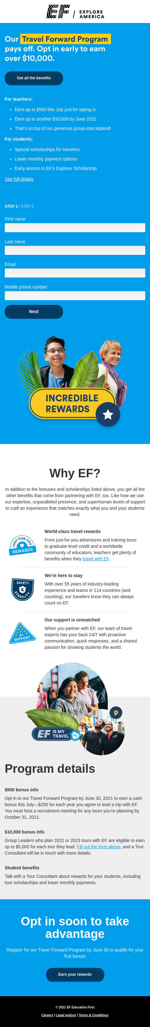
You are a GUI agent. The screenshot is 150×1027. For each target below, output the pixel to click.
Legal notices (66, 1015)
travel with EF (96, 558)
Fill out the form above (99, 846)
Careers (47, 1015)
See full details (19, 179)
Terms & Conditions (94, 1015)
